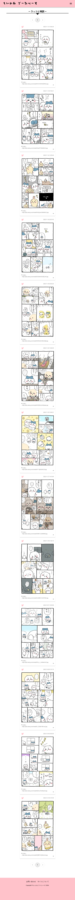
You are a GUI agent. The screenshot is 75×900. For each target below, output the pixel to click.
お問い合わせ (31, 882)
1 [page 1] (37, 20)
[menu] (71, 3)
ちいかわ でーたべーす (39, 885)
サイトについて (43, 882)
